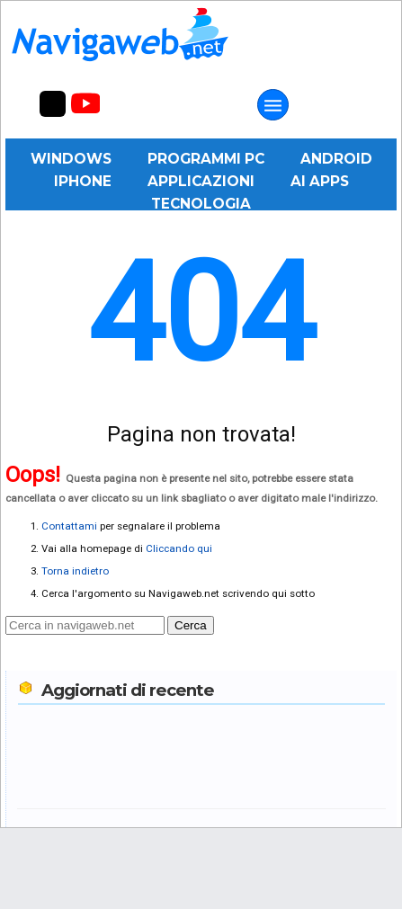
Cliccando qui (179, 548)
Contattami (69, 526)
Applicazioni (201, 181)
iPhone (83, 181)
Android (336, 158)
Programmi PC (205, 158)
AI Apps (319, 181)
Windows (71, 158)
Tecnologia (201, 203)
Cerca (190, 625)
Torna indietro (75, 571)
